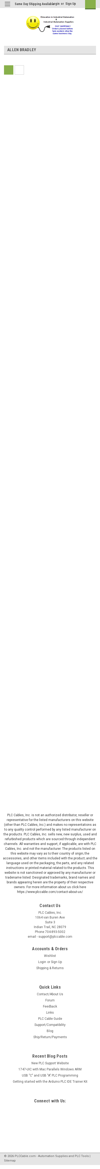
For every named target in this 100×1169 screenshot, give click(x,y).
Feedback (50, 1006)
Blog (50, 1031)
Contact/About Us (50, 994)
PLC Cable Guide (50, 1019)
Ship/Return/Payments (50, 1037)
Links (50, 1012)
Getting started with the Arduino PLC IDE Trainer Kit (50, 1081)
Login (55, 4)
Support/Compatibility (50, 1025)
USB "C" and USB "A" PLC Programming (50, 1075)
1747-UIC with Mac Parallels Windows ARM (50, 1069)
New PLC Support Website (50, 1063)
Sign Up (70, 4)
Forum (50, 1000)
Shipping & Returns (50, 968)
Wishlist (50, 956)
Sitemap (10, 1160)
